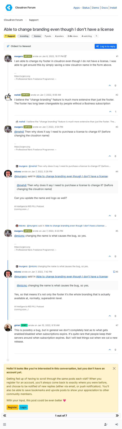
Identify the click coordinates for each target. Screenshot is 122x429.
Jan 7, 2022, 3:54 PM (52, 127)
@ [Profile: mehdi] (19, 131)
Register (12, 407)
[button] (4, 424)
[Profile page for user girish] (8, 327)
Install (113, 7)
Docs (105, 7)
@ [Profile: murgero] (20, 176)
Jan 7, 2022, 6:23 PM (52, 231)
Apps (76, 7)
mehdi (17, 95)
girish (17, 325)
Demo (95, 7)
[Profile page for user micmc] (8, 174)
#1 (117, 56)
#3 (117, 127)
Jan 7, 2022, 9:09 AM (50, 95)
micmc (17, 171)
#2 (117, 95)
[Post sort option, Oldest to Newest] (18, 46)
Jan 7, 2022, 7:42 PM (41, 271)
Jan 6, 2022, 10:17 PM (53, 56)
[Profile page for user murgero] (8, 58)
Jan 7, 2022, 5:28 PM (41, 171)
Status (86, 7)
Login (23, 407)
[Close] (114, 368)
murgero (18, 56)
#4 (117, 171)
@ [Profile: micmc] (19, 235)
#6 (117, 271)
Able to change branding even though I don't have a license (72, 176)
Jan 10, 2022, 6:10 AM (49, 325)
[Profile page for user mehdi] (8, 97)
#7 (117, 325)
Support (10, 36)
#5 (117, 231)
